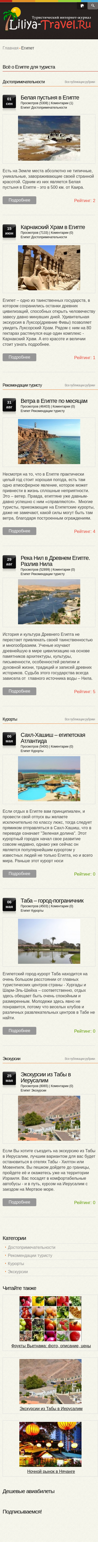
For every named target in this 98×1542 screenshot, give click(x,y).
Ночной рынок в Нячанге (51, 1471)
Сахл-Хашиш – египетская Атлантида (53, 738)
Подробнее (19, 200)
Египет (25, 107)
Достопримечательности (49, 107)
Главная (11, 48)
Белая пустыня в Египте (50, 97)
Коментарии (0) (62, 233)
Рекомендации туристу (48, 411)
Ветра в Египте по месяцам (54, 401)
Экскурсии (38, 1090)
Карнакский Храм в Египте (53, 227)
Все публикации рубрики (80, 82)
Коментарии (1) (62, 103)
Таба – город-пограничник (52, 900)
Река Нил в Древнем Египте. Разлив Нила (55, 561)
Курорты (37, 751)
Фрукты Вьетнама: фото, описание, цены (51, 1346)
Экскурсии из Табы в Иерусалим (46, 1077)
